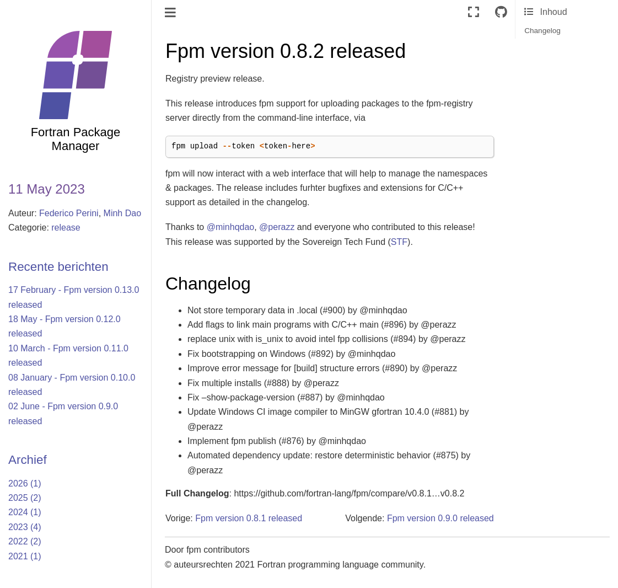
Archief (27, 460)
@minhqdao (231, 227)
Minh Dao (122, 213)
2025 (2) (24, 498)
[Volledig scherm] (473, 12)
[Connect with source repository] (501, 12)
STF (399, 242)
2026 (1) (24, 483)
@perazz (276, 227)
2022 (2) (24, 541)
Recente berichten (58, 267)
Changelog (542, 30)
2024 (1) (24, 512)
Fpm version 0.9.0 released (440, 518)
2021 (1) (24, 556)
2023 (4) (24, 527)
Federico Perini (69, 213)
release (65, 227)
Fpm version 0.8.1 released (248, 518)
